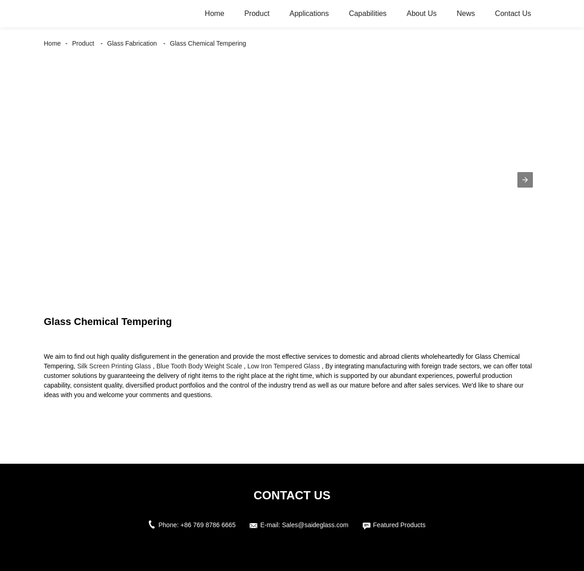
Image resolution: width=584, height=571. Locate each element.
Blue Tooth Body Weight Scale (199, 366)
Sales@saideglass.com (315, 525)
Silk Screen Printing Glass (114, 366)
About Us (422, 13)
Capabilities (368, 13)
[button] (525, 180)
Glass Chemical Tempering (208, 43)
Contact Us (513, 13)
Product (256, 13)
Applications (308, 13)
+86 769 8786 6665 (208, 525)
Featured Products (399, 525)
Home (214, 13)
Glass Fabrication (132, 43)
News (466, 13)
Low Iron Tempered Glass (283, 366)
